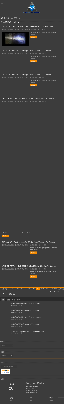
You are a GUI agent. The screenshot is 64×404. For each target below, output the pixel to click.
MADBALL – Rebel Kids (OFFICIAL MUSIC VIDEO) (27, 235)
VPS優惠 (28, 374)
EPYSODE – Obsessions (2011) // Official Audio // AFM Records (26, 51)
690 (58, 195)
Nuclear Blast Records (43, 369)
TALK (12, 369)
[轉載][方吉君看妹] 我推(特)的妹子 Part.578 (25, 228)
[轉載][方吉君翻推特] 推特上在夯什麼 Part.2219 (26, 208)
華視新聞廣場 (59, 369)
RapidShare (29, 372)
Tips (13, 374)
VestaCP (3, 374)
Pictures (22, 369)
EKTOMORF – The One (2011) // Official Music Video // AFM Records (28, 146)
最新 (3, 204)
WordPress (45, 372)
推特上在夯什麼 (37, 374)
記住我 (10, 389)
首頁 (2, 18)
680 (54, 195)
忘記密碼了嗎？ (6, 393)
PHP (19, 374)
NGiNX (59, 372)
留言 (13, 204)
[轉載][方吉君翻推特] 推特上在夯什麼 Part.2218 (26, 221)
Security (53, 369)
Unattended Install (52, 372)
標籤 (18, 204)
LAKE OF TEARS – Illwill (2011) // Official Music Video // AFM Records (29, 170)
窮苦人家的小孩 (8, 30)
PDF (24, 374)
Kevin (52, 402)
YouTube (36, 371)
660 (22, 193)
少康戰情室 (11, 372)
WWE (19, 372)
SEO (21, 374)
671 (42, 193)
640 (13, 193)
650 (17, 193)
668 (29, 193)
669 (34, 193)
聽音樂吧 (34, 30)
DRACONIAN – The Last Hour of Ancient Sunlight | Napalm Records (28, 99)
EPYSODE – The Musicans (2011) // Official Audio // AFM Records (27, 27)
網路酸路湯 (17, 369)
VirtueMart (3, 369)
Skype (16, 372)
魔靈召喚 (8, 369)
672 (47, 193)
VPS (7, 372)
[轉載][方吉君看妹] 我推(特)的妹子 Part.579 (25, 214)
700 (2, 198)
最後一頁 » (12, 198)
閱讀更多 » (33, 37)
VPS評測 (3, 372)
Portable (23, 372)
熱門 (8, 204)
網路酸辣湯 (28, 369)
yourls (15, 374)
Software (33, 369)
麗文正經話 (8, 374)
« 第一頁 (4, 193)
